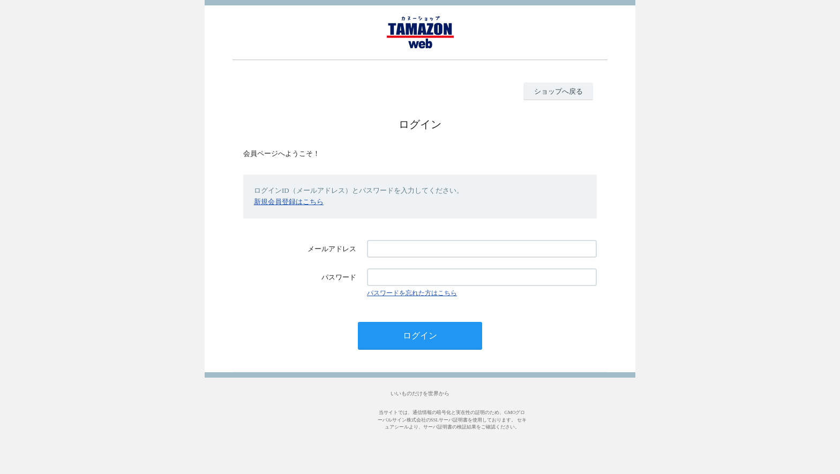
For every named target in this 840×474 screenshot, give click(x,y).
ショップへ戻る (558, 91)
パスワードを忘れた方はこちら (412, 293)
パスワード (338, 277)
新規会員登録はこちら (289, 202)
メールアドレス (332, 249)
